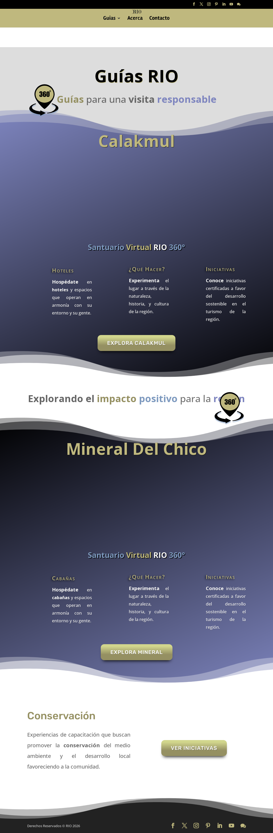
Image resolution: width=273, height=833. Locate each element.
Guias (109, 18)
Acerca (135, 18)
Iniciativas (220, 269)
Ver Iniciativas (194, 748)
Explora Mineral (136, 652)
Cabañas (63, 578)
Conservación (61, 716)
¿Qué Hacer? (147, 269)
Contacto (159, 18)
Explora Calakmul (136, 343)
